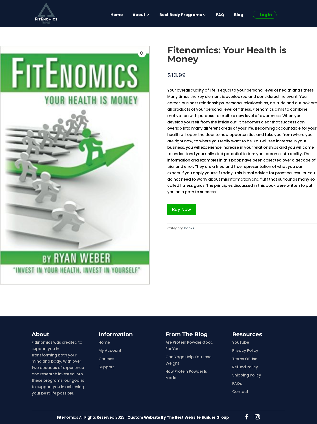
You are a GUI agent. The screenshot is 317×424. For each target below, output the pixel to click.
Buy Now (181, 209)
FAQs (237, 383)
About (139, 15)
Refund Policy (245, 367)
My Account (110, 350)
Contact (240, 391)
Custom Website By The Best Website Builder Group (178, 417)
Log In (266, 14)
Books (189, 228)
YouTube (240, 342)
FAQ (220, 15)
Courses (106, 359)
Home (117, 15)
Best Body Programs (180, 15)
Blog (238, 15)
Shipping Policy (246, 375)
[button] (142, 53)
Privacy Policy (245, 350)
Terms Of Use (244, 359)
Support (106, 367)
